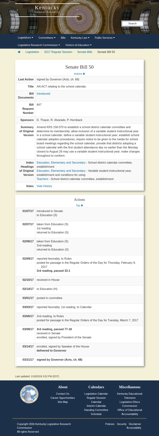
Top (79, 205)
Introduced (43, 93)
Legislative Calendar (96, 393)
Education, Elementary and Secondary (61, 162)
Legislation (32, 51)
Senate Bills (84, 51)
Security (121, 424)
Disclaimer (135, 424)
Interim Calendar (96, 405)
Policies (110, 424)
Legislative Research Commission (39, 45)
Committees (47, 37)
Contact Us (62, 393)
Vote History (44, 186)
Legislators (25, 37)
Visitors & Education (78, 45)
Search (132, 23)
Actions (79, 73)
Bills (63, 37)
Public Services (105, 37)
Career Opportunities (63, 397)
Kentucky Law (80, 37)
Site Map (63, 402)
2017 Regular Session (58, 51)
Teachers (42, 178)
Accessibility (133, 427)
